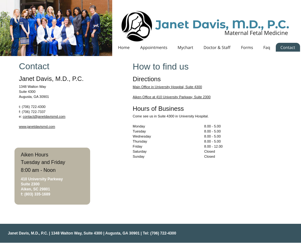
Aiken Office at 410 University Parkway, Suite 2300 (172, 97)
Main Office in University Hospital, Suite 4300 (167, 87)
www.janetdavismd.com (37, 126)
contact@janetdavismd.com (44, 116)
